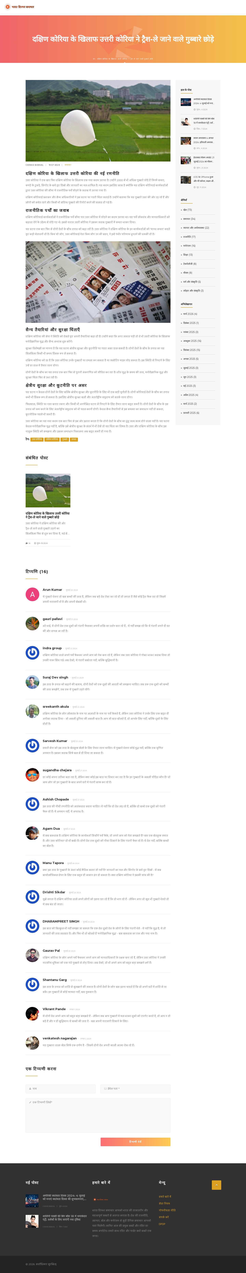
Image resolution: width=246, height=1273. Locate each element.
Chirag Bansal (35, 165)
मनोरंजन (188, 245)
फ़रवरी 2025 (190, 412)
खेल (186, 209)
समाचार (68, 165)
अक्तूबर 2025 (191, 340)
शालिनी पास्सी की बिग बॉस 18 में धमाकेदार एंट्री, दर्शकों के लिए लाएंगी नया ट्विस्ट (204, 121)
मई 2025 (188, 385)
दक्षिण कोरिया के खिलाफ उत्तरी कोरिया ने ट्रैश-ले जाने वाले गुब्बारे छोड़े (48, 515)
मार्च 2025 (189, 403)
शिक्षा (187, 254)
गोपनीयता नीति (167, 1210)
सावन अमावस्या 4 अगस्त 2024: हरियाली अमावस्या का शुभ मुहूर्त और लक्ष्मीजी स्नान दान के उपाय (204, 140)
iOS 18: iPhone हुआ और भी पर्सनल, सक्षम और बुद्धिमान (204, 179)
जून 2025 (188, 377)
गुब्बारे (64, 439)
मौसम (186, 272)
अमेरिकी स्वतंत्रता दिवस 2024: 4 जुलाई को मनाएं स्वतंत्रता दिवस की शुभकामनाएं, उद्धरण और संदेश (204, 101)
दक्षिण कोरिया (52, 439)
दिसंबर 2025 (190, 323)
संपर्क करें (164, 1217)
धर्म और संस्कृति (191, 281)
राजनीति (188, 236)
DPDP (162, 1224)
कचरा (74, 439)
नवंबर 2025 (189, 332)
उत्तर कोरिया (37, 439)
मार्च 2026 (189, 313)
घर (94, 59)
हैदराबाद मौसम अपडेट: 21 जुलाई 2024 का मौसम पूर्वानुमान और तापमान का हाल (204, 160)
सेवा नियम (164, 1204)
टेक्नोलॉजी (188, 263)
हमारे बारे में (165, 1197)
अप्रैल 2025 (189, 394)
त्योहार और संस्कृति (192, 290)
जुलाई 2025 (189, 367)
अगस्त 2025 (190, 358)
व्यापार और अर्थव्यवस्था (195, 227)
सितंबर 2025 (190, 350)
